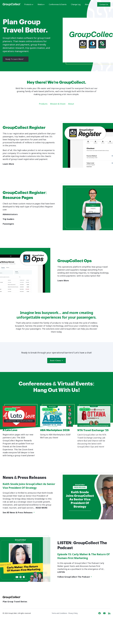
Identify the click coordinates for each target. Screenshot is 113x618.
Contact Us (103, 4)
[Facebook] (99, 613)
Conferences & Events (58, 4)
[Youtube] (104, 613)
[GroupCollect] (11, 4)
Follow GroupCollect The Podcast (74, 576)
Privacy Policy (73, 613)
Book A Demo (56, 360)
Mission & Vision (57, 103)
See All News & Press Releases (18, 512)
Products (28, 4)
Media (41, 4)
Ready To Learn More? (15, 59)
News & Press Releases (25, 478)
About (87, 4)
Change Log (75, 4)
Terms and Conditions (59, 613)
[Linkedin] (109, 613)
